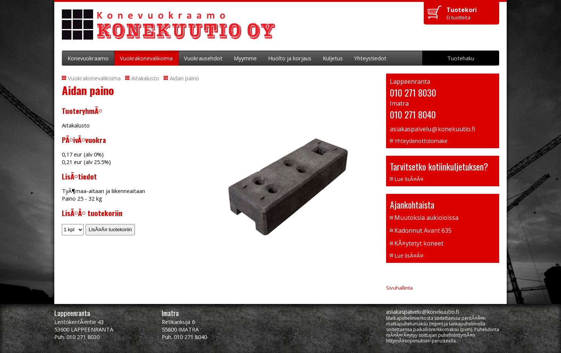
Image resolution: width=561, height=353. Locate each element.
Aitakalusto (145, 78)
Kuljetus (333, 58)
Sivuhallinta (399, 287)
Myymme (245, 58)
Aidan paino (184, 78)
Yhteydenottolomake (421, 140)
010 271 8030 (413, 92)
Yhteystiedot (370, 58)
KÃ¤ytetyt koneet (418, 243)
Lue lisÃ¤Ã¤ (408, 179)
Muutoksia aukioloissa (426, 217)
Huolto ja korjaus (289, 58)
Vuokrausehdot (203, 58)
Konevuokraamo (88, 58)
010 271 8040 (413, 114)
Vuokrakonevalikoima (146, 58)
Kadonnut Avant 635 (423, 230)
